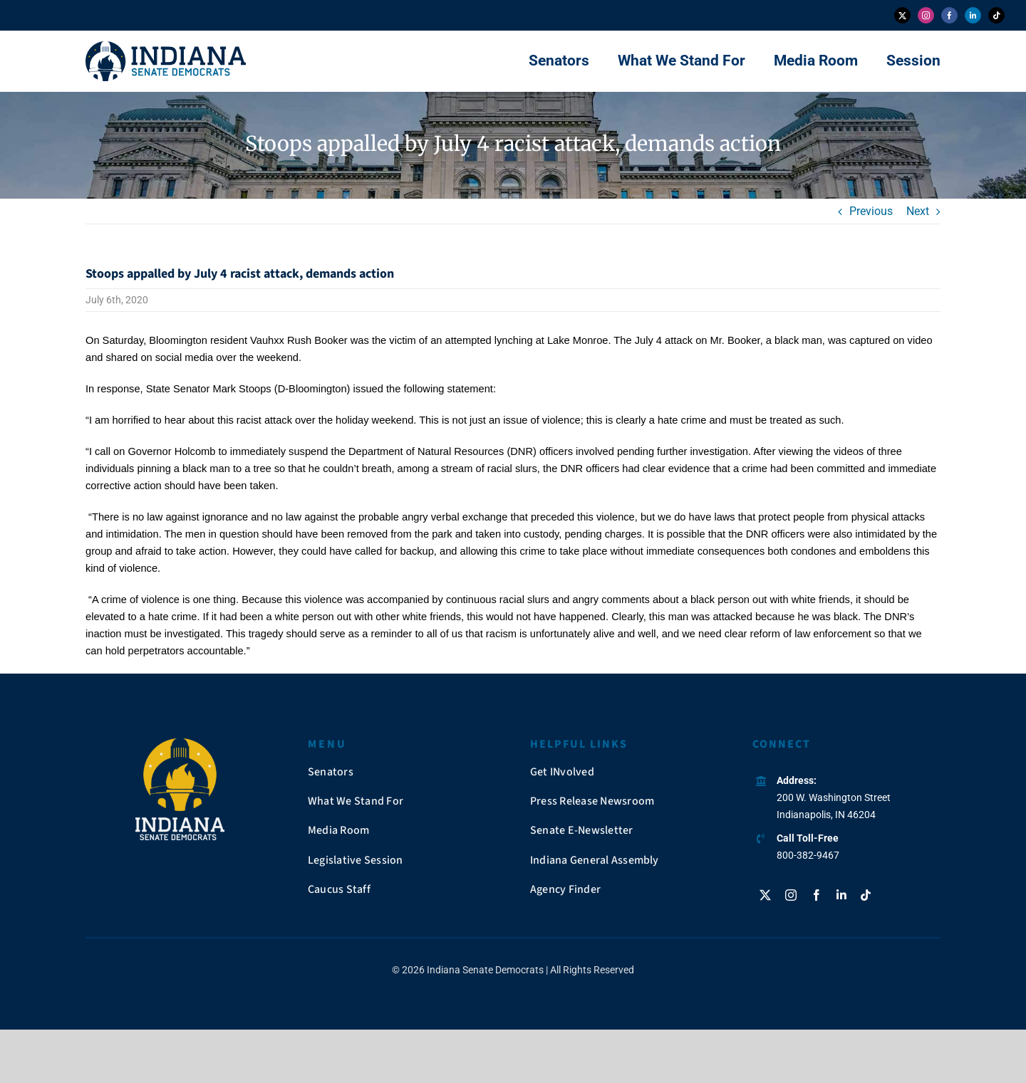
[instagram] (926, 15)
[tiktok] (996, 15)
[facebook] (949, 15)
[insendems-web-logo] (166, 46)
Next (917, 211)
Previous (871, 211)
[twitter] (902, 15)
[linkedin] (973, 15)
